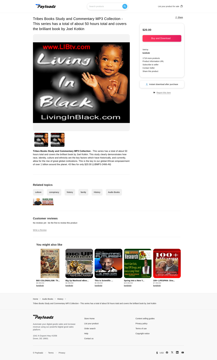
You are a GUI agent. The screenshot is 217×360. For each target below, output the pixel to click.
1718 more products (151, 58)
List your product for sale (170, 6)
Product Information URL (153, 61)
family (83, 192)
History (97, 192)
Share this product (150, 71)
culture (38, 192)
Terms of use (141, 328)
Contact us (89, 338)
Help (86, 333)
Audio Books (114, 192)
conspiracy (54, 192)
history (70, 192)
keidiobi (146, 53)
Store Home (89, 318)
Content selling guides (145, 318)
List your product (91, 323)
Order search (90, 328)
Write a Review (39, 230)
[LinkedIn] (177, 352)
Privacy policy (141, 323)
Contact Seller (149, 68)
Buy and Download (162, 38)
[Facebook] (167, 352)
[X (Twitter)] (172, 352)
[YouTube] (182, 352)
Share (179, 17)
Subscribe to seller (150, 65)
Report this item (162, 93)
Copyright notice (142, 333)
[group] (50, 268)
